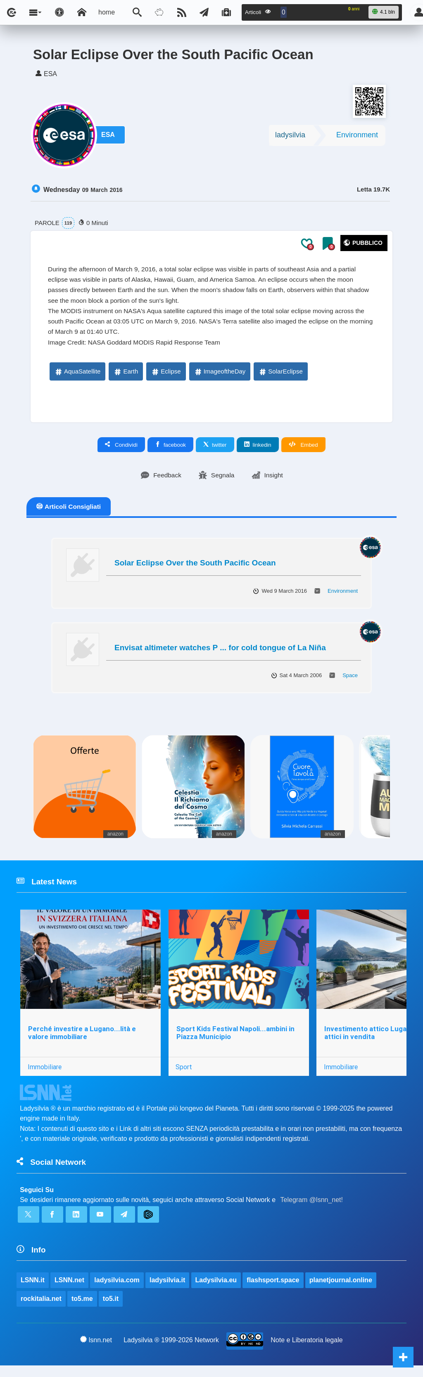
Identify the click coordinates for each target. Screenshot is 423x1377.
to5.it (111, 1309)
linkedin (257, 450)
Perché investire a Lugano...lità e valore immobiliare (82, 1040)
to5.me (82, 1309)
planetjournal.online (341, 1290)
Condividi (121, 450)
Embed (303, 450)
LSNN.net (69, 1290)
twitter (215, 450)
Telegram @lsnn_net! (311, 1208)
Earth (125, 376)
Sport (184, 1074)
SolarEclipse (280, 376)
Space (350, 681)
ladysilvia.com (117, 1290)
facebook (170, 450)
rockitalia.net (41, 1309)
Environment (357, 137)
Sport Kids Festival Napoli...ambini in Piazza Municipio (236, 1040)
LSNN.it (33, 1290)
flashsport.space (273, 1290)
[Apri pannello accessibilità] (59, 12)
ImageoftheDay (220, 376)
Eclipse (166, 376)
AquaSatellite (77, 376)
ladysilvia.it (167, 1290)
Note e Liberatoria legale (307, 1351)
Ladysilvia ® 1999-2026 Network (171, 1351)
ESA (109, 137)
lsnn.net (96, 1351)
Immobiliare (45, 1074)
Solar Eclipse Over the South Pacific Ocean (195, 568)
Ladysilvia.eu (216, 1290)
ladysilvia (290, 137)
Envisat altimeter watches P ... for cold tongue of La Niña (220, 653)
